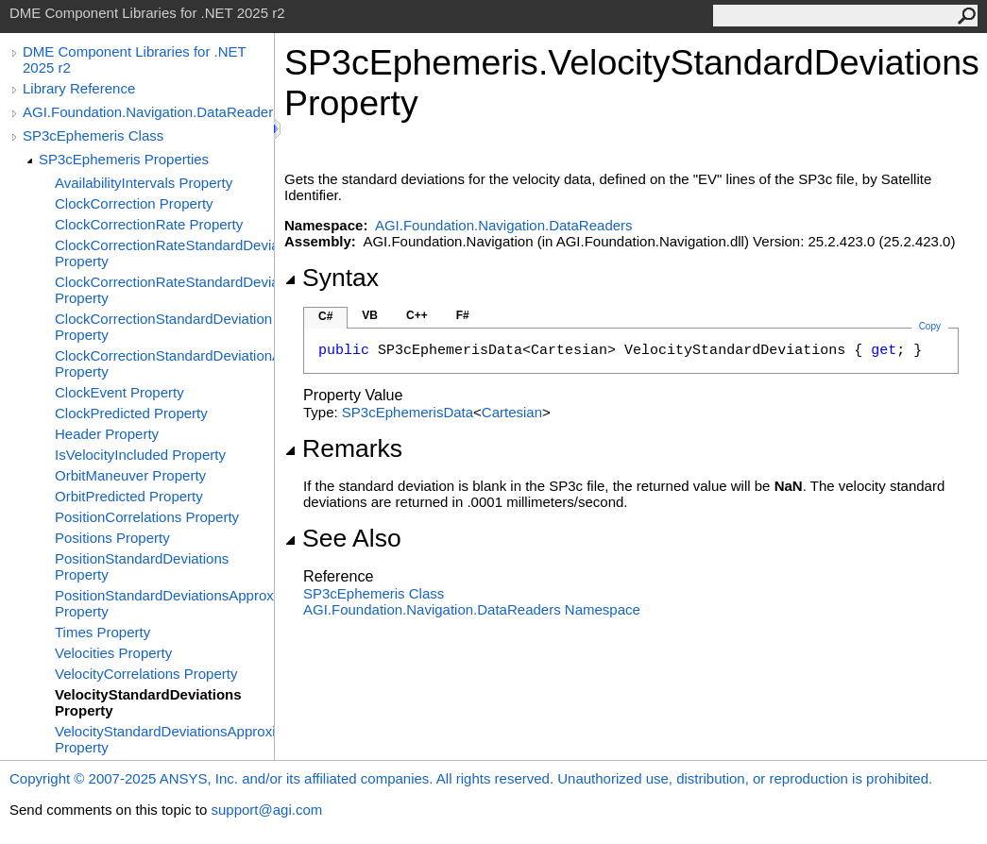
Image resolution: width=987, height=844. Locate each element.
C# (325, 316)
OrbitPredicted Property (129, 496)
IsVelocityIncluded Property (140, 455)
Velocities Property (113, 653)
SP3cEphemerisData (407, 412)
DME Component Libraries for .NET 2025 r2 (134, 59)
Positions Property (112, 538)
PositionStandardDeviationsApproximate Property (164, 603)
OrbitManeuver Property (130, 475)
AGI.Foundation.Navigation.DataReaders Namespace (471, 609)
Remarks (343, 448)
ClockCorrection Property (134, 203)
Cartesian (512, 412)
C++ (417, 315)
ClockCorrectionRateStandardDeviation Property (164, 253)
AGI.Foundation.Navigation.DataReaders (148, 112)
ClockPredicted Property (131, 413)
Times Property (102, 632)
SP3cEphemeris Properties (124, 159)
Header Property (107, 434)
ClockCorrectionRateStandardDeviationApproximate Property (164, 290)
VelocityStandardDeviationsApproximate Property (164, 739)
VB (370, 315)
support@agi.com (266, 810)
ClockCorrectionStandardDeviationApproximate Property (164, 363)
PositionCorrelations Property (147, 517)
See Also (342, 538)
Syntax (331, 277)
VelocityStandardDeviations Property (148, 702)
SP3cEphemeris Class (93, 135)
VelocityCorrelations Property (146, 674)
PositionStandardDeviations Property (142, 566)
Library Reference (79, 88)
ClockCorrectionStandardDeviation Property (163, 327)
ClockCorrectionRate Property (149, 224)
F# (462, 315)
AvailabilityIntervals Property (143, 183)
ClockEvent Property (119, 392)
